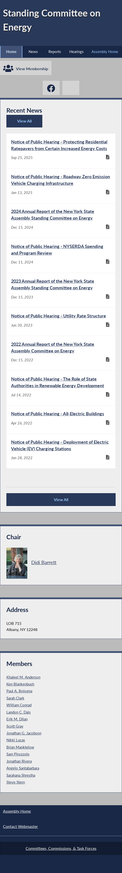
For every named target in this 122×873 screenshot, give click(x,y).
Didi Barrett (44, 562)
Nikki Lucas (15, 740)
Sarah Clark (15, 698)
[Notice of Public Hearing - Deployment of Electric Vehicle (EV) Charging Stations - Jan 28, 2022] (61, 451)
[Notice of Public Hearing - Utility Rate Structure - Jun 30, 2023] (61, 322)
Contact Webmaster (20, 826)
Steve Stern (15, 782)
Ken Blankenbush (20, 684)
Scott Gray (14, 726)
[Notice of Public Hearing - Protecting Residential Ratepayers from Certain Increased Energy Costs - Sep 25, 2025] (61, 151)
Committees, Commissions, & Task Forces (61, 848)
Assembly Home (105, 51)
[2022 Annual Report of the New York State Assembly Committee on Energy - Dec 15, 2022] (61, 353)
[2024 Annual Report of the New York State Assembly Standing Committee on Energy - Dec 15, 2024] (61, 220)
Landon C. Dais (18, 712)
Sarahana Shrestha (20, 775)
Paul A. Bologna (19, 691)
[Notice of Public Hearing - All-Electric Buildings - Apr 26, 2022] (61, 420)
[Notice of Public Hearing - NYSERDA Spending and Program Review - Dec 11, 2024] (61, 255)
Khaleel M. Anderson (23, 677)
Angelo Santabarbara (22, 768)
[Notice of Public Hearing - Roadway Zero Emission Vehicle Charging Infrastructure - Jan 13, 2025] (61, 186)
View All (21, 123)
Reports (54, 51)
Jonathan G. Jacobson (23, 733)
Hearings (76, 51)
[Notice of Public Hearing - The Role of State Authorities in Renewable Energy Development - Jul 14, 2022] (61, 388)
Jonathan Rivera (19, 761)
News (33, 51)
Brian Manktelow (20, 747)
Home (11, 51)
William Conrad (18, 705)
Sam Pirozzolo (18, 754)
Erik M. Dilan (17, 719)
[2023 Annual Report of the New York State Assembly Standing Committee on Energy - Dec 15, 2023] (61, 290)
